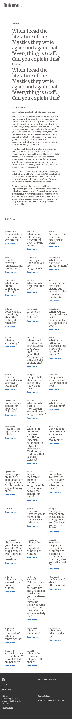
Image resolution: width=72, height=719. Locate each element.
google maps (7, 708)
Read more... (11, 243)
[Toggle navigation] (65, 5)
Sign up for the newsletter (48, 679)
